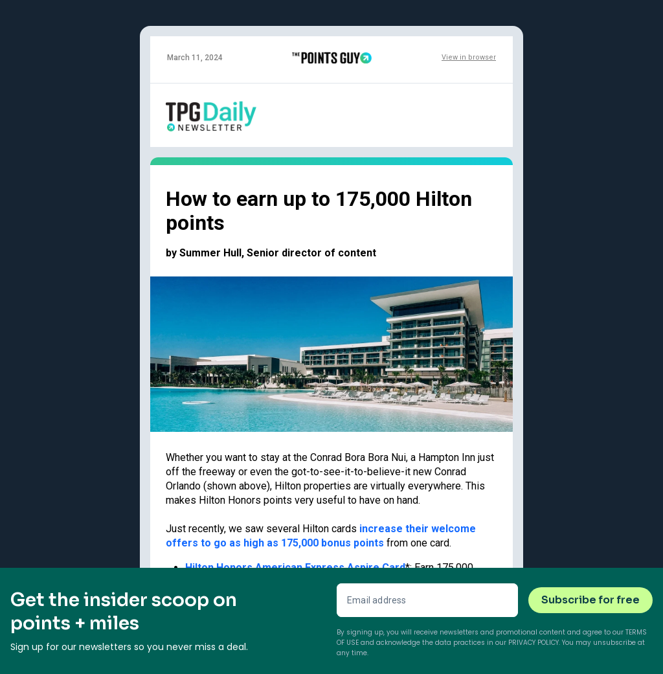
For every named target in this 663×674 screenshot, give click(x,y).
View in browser (469, 57)
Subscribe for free (590, 600)
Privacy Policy (533, 642)
